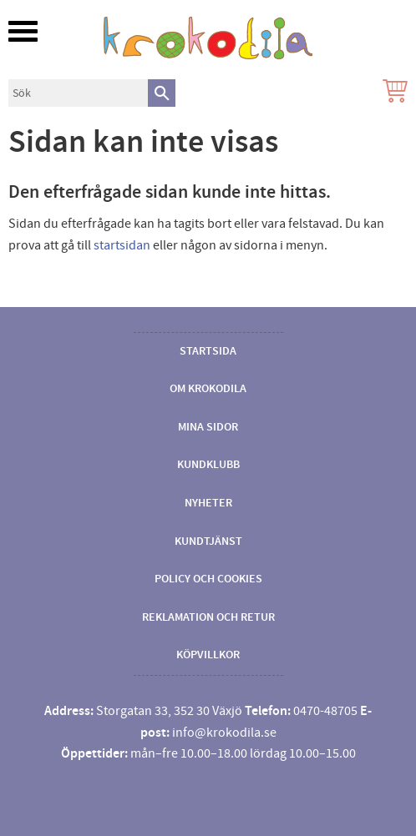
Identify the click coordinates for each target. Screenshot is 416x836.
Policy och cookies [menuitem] (208, 579)
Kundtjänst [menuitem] (208, 541)
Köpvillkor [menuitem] (208, 654)
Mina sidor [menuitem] (208, 427)
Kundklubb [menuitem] (208, 464)
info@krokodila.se (224, 732)
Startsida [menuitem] (208, 351)
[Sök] (161, 93)
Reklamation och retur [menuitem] (208, 617)
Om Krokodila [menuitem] (208, 388)
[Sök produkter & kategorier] (78, 93)
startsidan (122, 245)
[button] (23, 31)
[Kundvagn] (392, 93)
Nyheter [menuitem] (208, 503)
